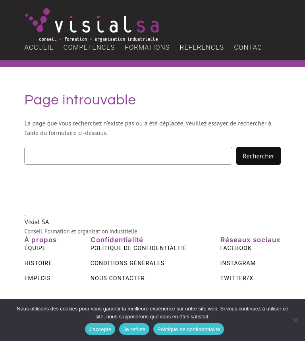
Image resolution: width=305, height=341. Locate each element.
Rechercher (258, 156)
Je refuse (134, 329)
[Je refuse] (295, 320)
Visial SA (36, 222)
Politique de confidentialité (188, 329)
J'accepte (100, 329)
